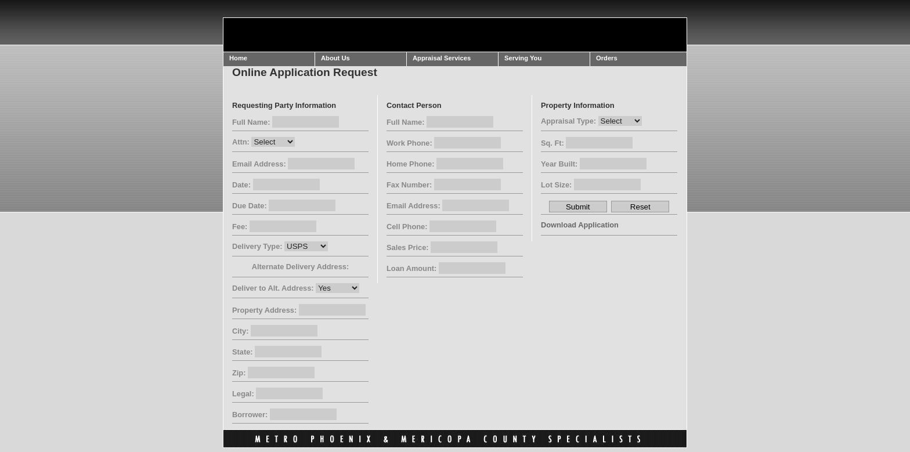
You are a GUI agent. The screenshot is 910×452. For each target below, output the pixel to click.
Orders (607, 58)
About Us (335, 58)
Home (238, 58)
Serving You (522, 58)
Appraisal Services (442, 58)
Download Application (580, 224)
